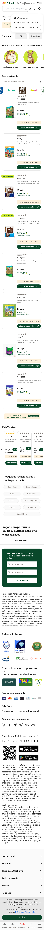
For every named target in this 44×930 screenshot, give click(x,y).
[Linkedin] (33, 724)
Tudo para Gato (22, 878)
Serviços (22, 863)
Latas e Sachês (31, 487)
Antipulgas (32, 507)
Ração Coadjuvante (30, 501)
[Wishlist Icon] (35, 9)
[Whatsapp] (21, 724)
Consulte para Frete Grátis (28, 123)
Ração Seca (12, 487)
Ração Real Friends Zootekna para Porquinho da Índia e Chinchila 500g (28, 222)
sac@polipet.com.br (29, 711)
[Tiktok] (27, 724)
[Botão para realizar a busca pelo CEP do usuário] (38, 27)
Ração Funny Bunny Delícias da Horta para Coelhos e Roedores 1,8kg (28, 143)
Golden (11, 501)
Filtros (21, 36)
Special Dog (22, 514)
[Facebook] (9, 724)
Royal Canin (31, 494)
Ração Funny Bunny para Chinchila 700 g (28, 302)
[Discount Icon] (30, 9)
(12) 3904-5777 (9, 711)
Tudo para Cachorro (22, 871)
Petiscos (12, 507)
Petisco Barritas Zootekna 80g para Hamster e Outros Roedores (28, 341)
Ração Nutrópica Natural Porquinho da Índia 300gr (28, 262)
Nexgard (12, 494)
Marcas (22, 885)
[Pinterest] (15, 724)
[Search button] (26, 9)
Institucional (22, 856)
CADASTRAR (22, 580)
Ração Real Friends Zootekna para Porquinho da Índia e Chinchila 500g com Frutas (28, 183)
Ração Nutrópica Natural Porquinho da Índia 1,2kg (28, 103)
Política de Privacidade (25, 912)
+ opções (21, 99)
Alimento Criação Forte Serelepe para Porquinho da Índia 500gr (29, 381)
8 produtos (7, 36)
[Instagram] (3, 724)
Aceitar (22, 917)
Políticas (22, 893)
